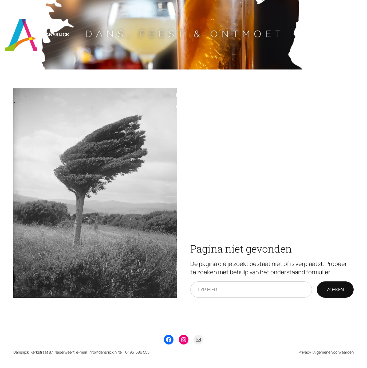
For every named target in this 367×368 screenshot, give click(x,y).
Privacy (305, 352)
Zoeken (335, 289)
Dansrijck (55, 34)
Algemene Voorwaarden (333, 352)
